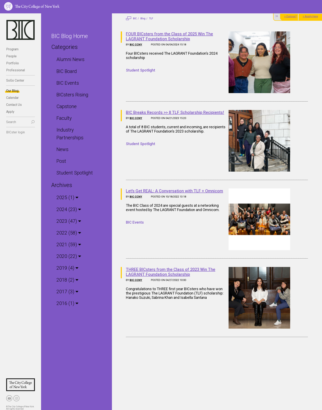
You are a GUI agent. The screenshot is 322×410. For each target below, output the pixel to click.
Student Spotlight (74, 164)
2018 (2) (66, 271)
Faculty (64, 117)
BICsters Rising (71, 94)
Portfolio (12, 63)
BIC (135, 18)
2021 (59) (67, 236)
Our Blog (12, 91)
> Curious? (290, 16)
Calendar (12, 98)
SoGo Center (15, 80)
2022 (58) (67, 224)
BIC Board (66, 71)
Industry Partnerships (78, 129)
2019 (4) (66, 259)
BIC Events (67, 82)
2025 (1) (66, 189)
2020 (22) (67, 247)
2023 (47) (67, 212)
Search (11, 122)
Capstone (66, 106)
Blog (142, 18)
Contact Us (14, 105)
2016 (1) (66, 294)
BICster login (15, 132)
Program (12, 49)
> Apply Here (310, 16)
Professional (15, 70)
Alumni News (70, 59)
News (62, 141)
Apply (10, 112)
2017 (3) (66, 282)
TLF (151, 18)
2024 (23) (67, 200)
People (11, 56)
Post (61, 153)
